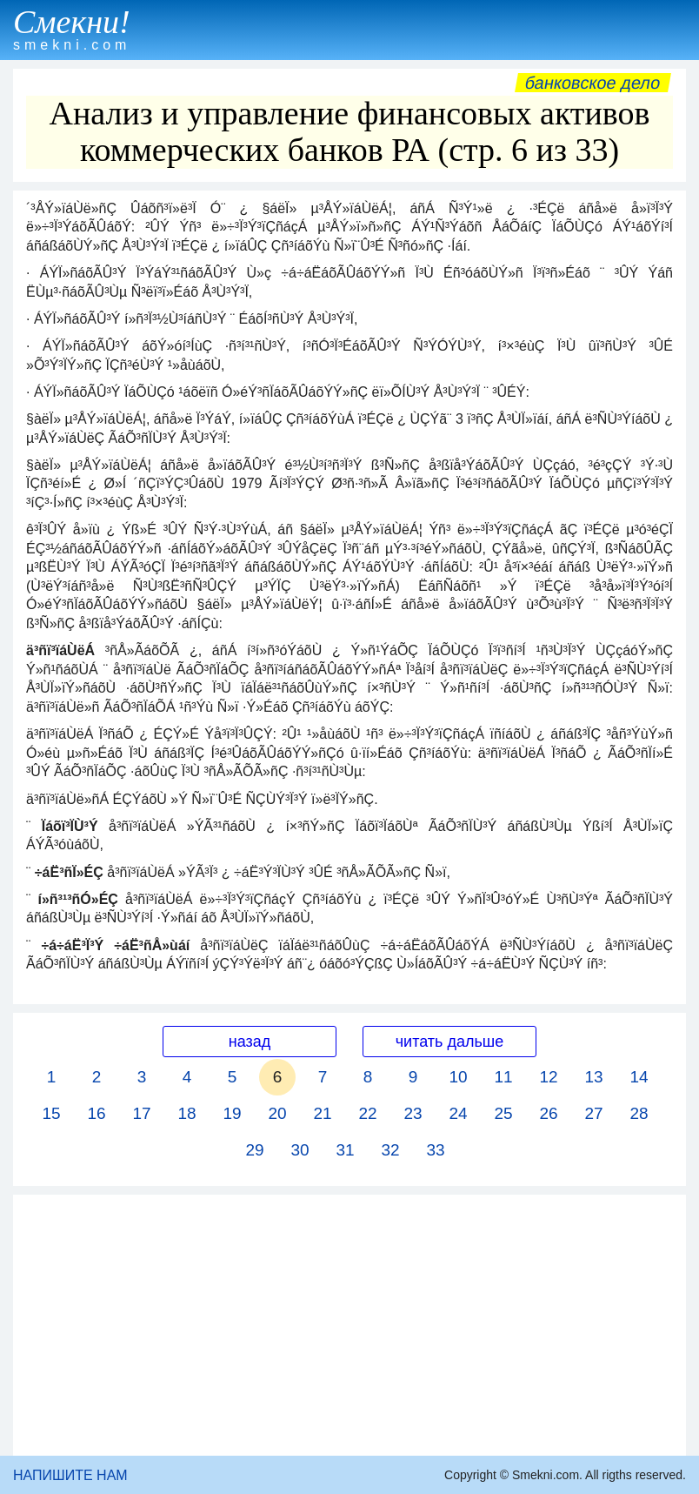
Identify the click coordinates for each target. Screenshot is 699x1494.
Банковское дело (592, 82)
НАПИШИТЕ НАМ (70, 1475)
